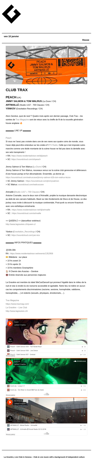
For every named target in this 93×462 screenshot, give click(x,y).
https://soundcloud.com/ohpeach (26, 159)
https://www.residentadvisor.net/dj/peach (29, 156)
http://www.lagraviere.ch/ (17, 311)
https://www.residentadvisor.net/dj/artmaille (31, 210)
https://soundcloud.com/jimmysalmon (42, 181)
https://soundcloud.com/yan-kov (25, 235)
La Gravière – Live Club (16, 307)
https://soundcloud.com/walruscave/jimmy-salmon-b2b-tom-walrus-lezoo (38, 177)
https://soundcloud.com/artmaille (26, 213)
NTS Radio (53, 145)
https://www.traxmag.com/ (17, 304)
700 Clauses (33, 192)
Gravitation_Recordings (24, 232)
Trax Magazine (22, 120)
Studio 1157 (20, 192)
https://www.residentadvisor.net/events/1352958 (31, 253)
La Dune (37, 167)
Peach (8, 138)
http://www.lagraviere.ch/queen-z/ (21, 224)
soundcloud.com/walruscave (31, 184)
